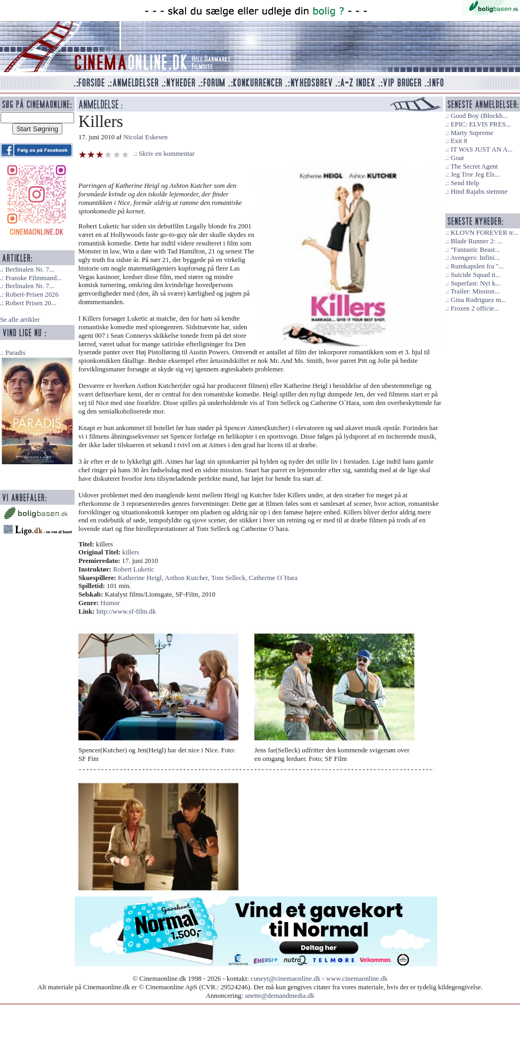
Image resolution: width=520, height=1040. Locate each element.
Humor (109, 603)
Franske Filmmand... (33, 278)
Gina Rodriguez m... (478, 300)
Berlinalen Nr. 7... (29, 269)
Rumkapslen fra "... (477, 266)
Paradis (15, 352)
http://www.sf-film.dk (126, 611)
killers (130, 552)
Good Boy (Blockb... (479, 116)
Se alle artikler (20, 319)
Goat (457, 158)
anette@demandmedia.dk (279, 995)
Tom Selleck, (230, 578)
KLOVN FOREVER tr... (484, 232)
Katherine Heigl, (141, 578)
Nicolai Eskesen (145, 137)
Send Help (465, 183)
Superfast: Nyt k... (475, 283)
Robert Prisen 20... (31, 303)
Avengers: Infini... (475, 257)
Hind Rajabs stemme (479, 191)
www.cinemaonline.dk (357, 978)
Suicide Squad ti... (475, 275)
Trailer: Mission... (475, 291)
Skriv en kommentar (167, 153)
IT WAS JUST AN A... (482, 149)
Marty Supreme (472, 133)
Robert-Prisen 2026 (32, 294)
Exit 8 (459, 141)
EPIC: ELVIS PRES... (481, 124)
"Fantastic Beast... (475, 249)
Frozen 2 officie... (475, 308)
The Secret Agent (474, 166)
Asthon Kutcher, (188, 578)
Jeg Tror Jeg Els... (475, 174)
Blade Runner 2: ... (476, 241)
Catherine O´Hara (273, 578)
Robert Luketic (133, 569)
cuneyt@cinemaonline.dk (286, 978)
